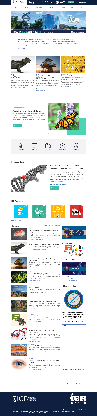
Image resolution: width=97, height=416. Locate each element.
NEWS (12, 74)
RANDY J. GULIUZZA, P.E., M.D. (35, 369)
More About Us (23, 48)
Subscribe (82, 2)
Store (82, 7)
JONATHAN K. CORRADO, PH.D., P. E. (36, 239)
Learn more (17, 125)
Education (37, 408)
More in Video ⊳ (82, 386)
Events (62, 7)
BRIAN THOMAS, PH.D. (34, 353)
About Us (16, 7)
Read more (54, 188)
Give (72, 7)
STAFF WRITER (32, 294)
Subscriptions (67, 411)
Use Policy (64, 409)
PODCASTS (57, 225)
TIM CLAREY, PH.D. (33, 268)
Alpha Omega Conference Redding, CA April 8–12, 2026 (73, 278)
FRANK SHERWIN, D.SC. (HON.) (35, 251)
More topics (29, 125)
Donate (71, 2)
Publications (39, 7)
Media (52, 7)
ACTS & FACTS (51, 225)
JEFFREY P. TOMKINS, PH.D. (35, 341)
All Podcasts (16, 220)
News (27, 7)
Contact (73, 411)
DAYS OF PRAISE (64, 74)
